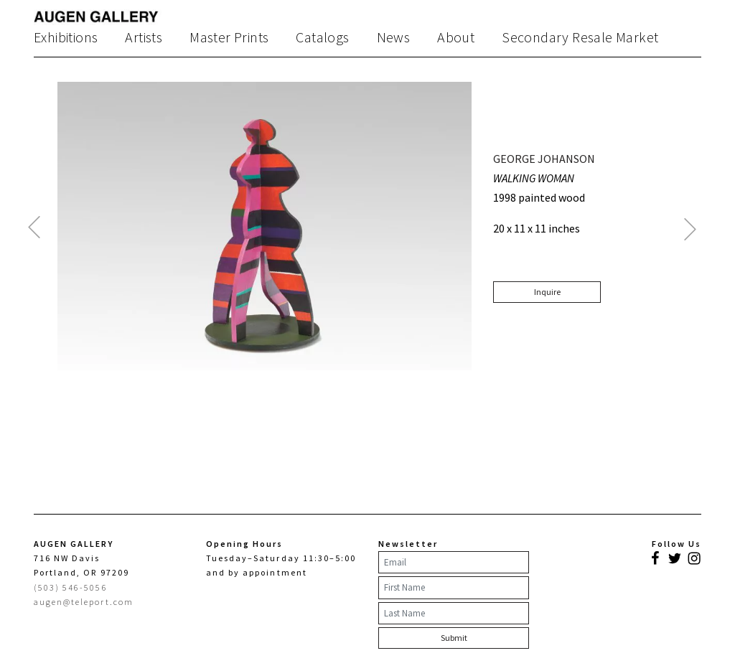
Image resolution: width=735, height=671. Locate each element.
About (455, 37)
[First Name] (453, 587)
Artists (143, 37)
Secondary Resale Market (580, 37)
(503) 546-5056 (71, 587)
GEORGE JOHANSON (544, 158)
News (394, 37)
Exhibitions (66, 37)
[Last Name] (453, 613)
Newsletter (408, 543)
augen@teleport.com (84, 601)
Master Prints (228, 37)
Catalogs (322, 37)
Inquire (547, 291)
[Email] (453, 562)
